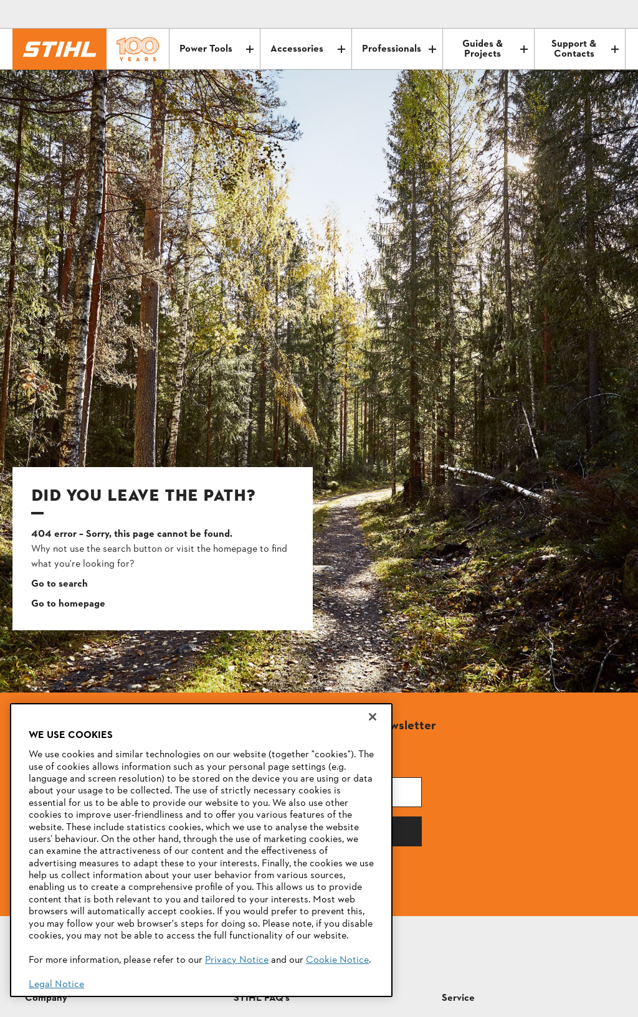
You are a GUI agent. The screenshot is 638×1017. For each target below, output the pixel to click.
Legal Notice (56, 984)
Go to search (59, 584)
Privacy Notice (237, 960)
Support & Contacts (585, 49)
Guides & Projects (494, 49)
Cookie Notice (337, 960)
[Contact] (563, 14)
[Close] (372, 717)
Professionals (399, 49)
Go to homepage (68, 604)
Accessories (307, 49)
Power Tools (216, 49)
